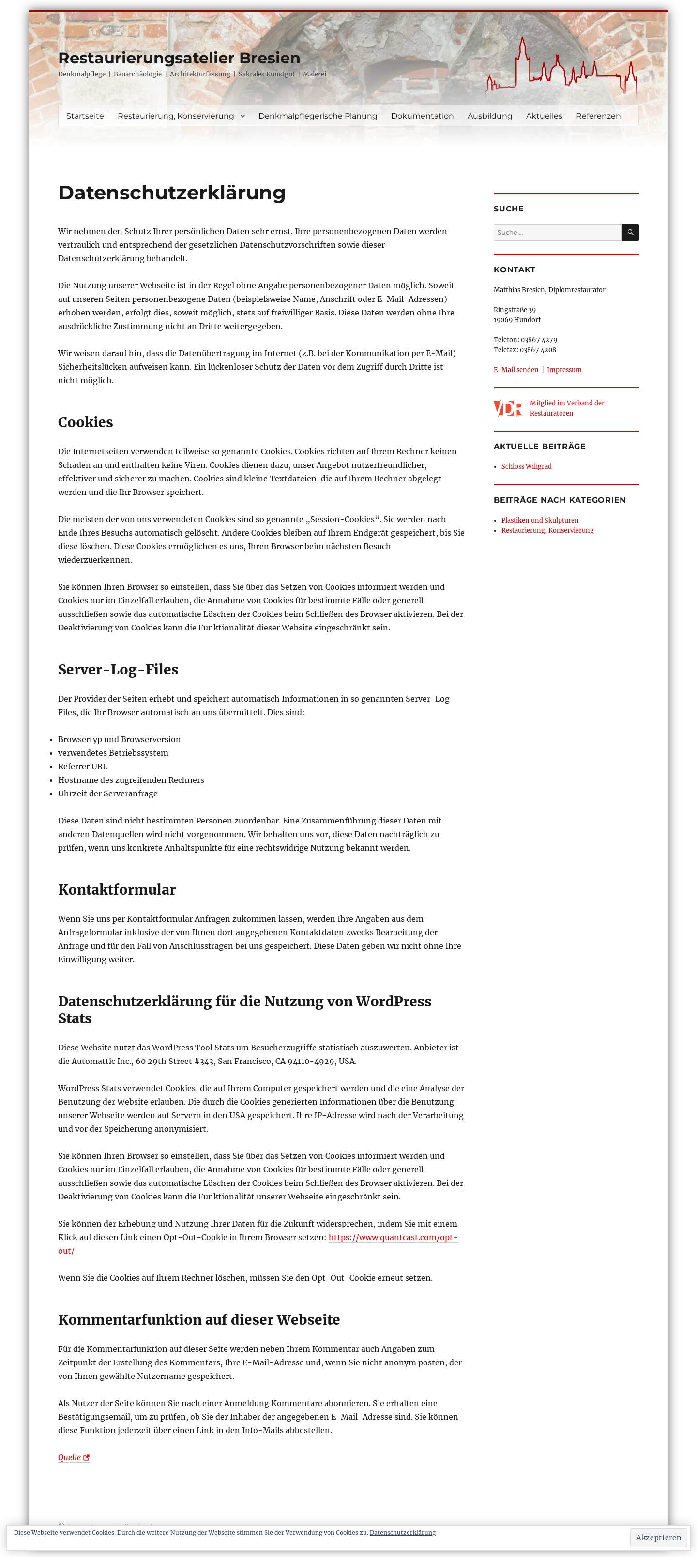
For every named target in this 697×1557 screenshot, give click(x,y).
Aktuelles (544, 115)
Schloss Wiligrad (526, 466)
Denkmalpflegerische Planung (318, 115)
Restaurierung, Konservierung (176, 115)
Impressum (564, 370)
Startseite (85, 115)
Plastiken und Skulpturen (540, 520)
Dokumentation (422, 115)
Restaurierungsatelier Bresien (179, 57)
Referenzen (598, 115)
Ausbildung (490, 115)
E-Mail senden (516, 370)
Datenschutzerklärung (403, 1532)
